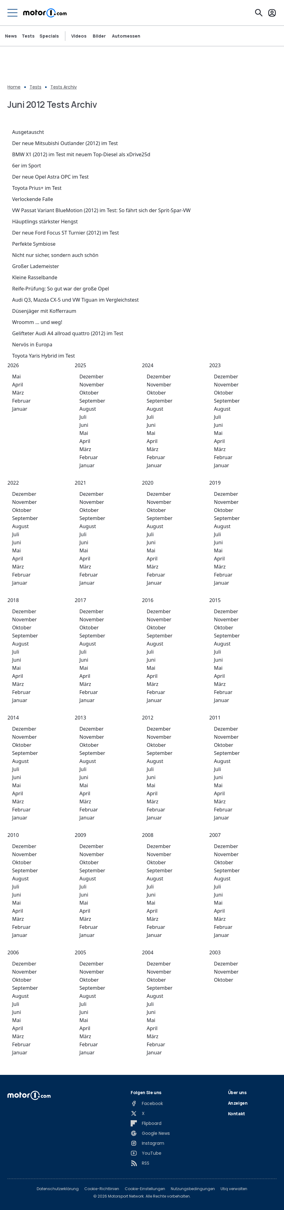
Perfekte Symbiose (34, 243)
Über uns (237, 1092)
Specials (49, 36)
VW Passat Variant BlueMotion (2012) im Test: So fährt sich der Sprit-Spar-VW (101, 210)
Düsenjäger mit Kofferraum (44, 311)
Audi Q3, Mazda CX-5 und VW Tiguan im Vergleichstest (75, 299)
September (92, 400)
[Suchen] (259, 12)
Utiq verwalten (234, 1188)
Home (14, 86)
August (87, 408)
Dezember (91, 376)
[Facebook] (147, 1103)
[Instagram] (147, 1143)
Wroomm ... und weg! (37, 322)
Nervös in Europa (32, 344)
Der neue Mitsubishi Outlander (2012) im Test (65, 143)
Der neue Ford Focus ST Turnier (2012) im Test (65, 232)
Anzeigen (238, 1103)
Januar (19, 408)
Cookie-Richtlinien (101, 1188)
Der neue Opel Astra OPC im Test (50, 176)
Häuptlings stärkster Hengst (45, 221)
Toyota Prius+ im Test (37, 188)
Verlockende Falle (32, 199)
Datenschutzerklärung (58, 1188)
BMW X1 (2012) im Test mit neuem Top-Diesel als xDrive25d (81, 154)
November (91, 384)
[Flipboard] (146, 1123)
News (11, 36)
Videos (78, 36)
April (17, 384)
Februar (21, 400)
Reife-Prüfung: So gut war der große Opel (60, 288)
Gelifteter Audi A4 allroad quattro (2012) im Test (67, 333)
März (18, 392)
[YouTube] (146, 1153)
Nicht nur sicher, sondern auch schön (55, 255)
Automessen (126, 36)
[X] (138, 1113)
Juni (83, 425)
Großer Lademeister (35, 266)
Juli (82, 416)
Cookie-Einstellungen (145, 1188)
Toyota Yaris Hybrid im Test (43, 355)
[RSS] (140, 1163)
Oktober (89, 392)
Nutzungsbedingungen (193, 1188)
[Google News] (150, 1133)
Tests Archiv (63, 86)
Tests (28, 36)
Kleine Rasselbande (34, 277)
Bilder (99, 36)
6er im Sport (26, 165)
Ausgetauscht (28, 132)
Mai (16, 376)
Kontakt (236, 1113)
